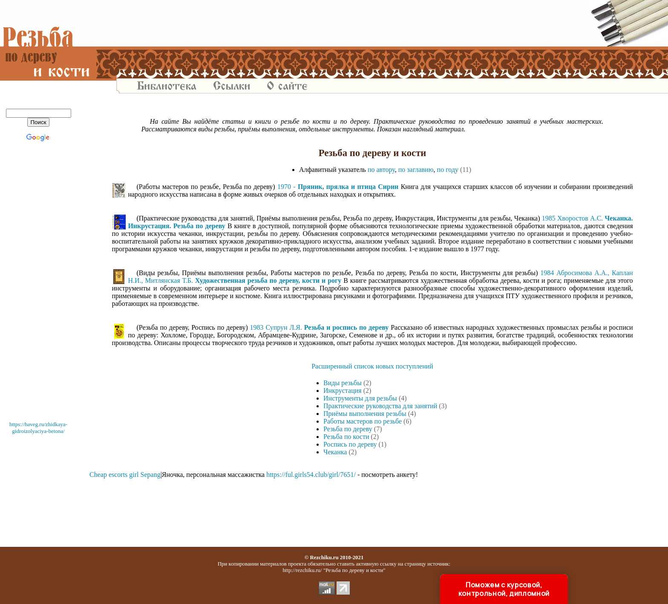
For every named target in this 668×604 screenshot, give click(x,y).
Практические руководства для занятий (380, 405)
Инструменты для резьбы (360, 398)
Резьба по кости (346, 436)
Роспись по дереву (350, 444)
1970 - (337, 186)
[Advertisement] (372, 23)
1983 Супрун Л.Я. (319, 327)
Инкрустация (342, 390)
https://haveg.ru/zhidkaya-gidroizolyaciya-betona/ (38, 427)
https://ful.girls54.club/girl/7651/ (311, 474)
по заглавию (416, 169)
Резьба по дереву (347, 429)
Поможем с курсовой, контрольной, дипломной (504, 589)
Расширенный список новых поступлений (372, 366)
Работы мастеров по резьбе (362, 421)
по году (447, 169)
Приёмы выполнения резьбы (364, 413)
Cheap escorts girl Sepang (125, 474)
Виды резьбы (342, 382)
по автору (381, 169)
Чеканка (335, 452)
